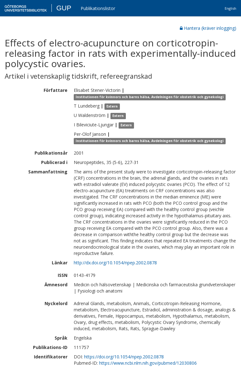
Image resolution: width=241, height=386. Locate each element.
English (230, 8)
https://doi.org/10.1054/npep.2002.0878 (124, 357)
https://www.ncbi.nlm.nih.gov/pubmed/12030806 (148, 363)
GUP (63, 8)
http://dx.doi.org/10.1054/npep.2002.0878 (115, 263)
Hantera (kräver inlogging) (208, 28)
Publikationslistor (98, 8)
